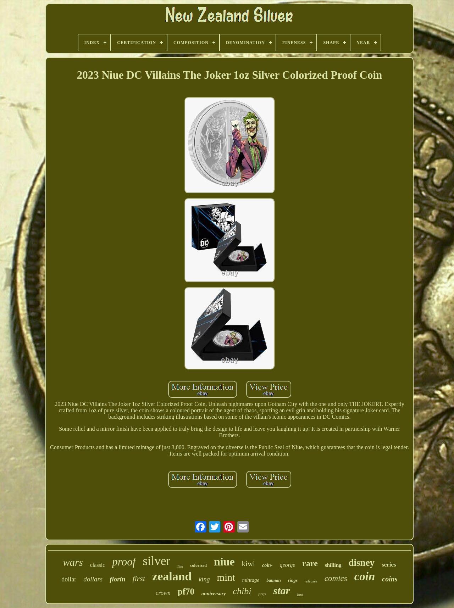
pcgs (262, 593)
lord (300, 594)
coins (389, 579)
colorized (198, 565)
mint (226, 577)
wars (73, 562)
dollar (68, 579)
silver (156, 561)
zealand (172, 576)
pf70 (186, 591)
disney (362, 562)
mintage (250, 580)
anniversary (213, 593)
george (287, 565)
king (204, 579)
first (139, 578)
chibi (242, 591)
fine (180, 566)
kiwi (248, 563)
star (281, 590)
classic (97, 565)
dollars (93, 579)
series (389, 564)
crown (163, 593)
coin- (267, 565)
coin (364, 576)
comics (336, 578)
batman (273, 580)
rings (293, 580)
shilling (333, 565)
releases (311, 581)
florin (117, 579)
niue (224, 561)
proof (123, 562)
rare (310, 563)
